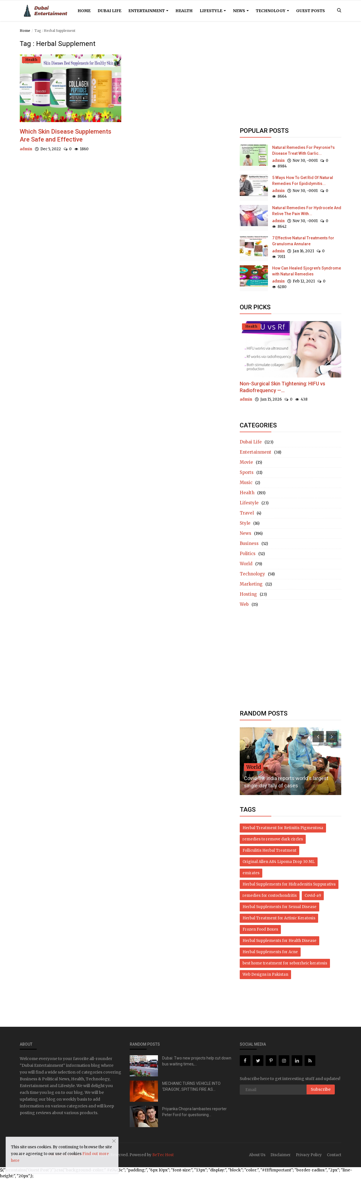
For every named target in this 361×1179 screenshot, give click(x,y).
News (241, 10)
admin (26, 149)
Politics (248, 553)
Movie (246, 462)
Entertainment (148, 10)
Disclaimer (280, 1154)
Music (246, 482)
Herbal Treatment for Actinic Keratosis (279, 918)
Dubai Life (109, 10)
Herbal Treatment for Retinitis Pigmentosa (283, 827)
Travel (247, 513)
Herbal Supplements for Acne (270, 952)
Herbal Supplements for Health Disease (279, 940)
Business (249, 543)
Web (244, 604)
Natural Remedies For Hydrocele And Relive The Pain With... (306, 211)
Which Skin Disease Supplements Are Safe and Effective (65, 135)
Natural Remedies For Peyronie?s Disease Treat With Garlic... (303, 150)
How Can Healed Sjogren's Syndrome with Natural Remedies (306, 271)
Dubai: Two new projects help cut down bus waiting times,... (196, 1061)
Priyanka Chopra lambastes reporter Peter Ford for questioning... (194, 1112)
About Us (257, 1154)
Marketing (251, 584)
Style (245, 523)
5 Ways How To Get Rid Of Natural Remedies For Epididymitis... (302, 180)
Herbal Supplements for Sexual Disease (279, 906)
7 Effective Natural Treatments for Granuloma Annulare (303, 241)
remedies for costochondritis (270, 895)
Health (184, 10)
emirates (251, 873)
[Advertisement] (290, 79)
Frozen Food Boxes (260, 929)
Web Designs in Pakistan (265, 974)
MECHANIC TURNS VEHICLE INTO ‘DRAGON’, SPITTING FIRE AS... (191, 1086)
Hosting (248, 594)
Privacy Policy (309, 1154)
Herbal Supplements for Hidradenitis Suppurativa (289, 884)
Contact (334, 1154)
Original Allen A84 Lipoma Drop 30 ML (279, 861)
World (246, 563)
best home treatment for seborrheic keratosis (285, 963)
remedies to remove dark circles (273, 839)
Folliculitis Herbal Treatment (269, 850)
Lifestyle (213, 10)
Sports (247, 472)
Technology (272, 10)
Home (84, 10)
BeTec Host (163, 1154)
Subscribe (321, 1089)
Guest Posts (310, 10)
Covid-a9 (313, 895)
